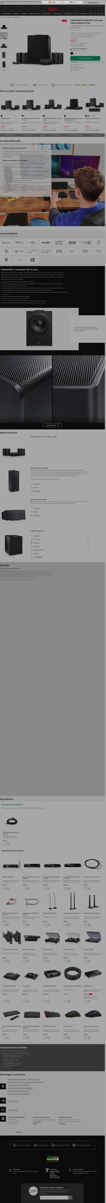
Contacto (35, 1044)
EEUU (76, 1169)
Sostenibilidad (64, 1157)
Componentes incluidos (76, 135)
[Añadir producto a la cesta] (8, 765)
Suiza (76, 1155)
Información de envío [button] (13, 1022)
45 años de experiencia (80, 67)
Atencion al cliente (51, 1151)
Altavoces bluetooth (22, 1158)
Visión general (62, 1044)
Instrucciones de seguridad (75, 70)
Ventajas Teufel (64, 1151)
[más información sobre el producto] (4, 765)
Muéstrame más (74, 38)
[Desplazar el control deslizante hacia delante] (66, 48)
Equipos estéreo (36, 1151)
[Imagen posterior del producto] (4, 70)
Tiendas (47, 1162)
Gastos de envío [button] (84, 43)
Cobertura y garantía (12, 1031)
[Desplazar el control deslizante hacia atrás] (11, 48)
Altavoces (34, 1153)
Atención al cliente (72, 6)
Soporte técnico (96, 135)
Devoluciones (53, 1096)
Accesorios (57, 135)
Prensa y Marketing (50, 1155)
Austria (76, 1153)
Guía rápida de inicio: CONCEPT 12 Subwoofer (18, 1011)
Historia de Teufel (64, 1153)
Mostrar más (19, 1053)
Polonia (77, 1163)
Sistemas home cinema (23, 1151)
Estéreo (19, 1155)
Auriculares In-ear (36, 1157)
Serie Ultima (35, 1155)
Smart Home (20, 1157)
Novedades (35, 1160)
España (76, 1165)
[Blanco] (75, 53)
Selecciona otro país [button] (93, 2)
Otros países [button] (78, 1171)
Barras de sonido (21, 1153)
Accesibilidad (63, 1160)
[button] (103, 2)
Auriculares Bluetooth (23, 1162)
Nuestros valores (64, 1158)
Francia (77, 1161)
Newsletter (48, 1160)
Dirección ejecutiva (65, 1155)
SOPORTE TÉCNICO (55, 1092)
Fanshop (34, 1158)
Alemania (77, 1151)
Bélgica (76, 1159)
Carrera (48, 1153)
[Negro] (72, 53)
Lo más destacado (9, 135)
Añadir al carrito (85, 58)
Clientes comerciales (84, 6)
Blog (47, 1158)
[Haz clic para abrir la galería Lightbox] (38, 48)
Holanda (77, 1157)
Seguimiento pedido (55, 1098)
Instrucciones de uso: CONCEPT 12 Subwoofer (18, 1006)
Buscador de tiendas (97, 6)
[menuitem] (31, 1157)
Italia (76, 1167)
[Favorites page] (95, 13)
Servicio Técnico (37, 1042)
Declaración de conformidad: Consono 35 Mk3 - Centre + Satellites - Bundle (25, 1003)
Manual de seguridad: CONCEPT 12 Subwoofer (19, 1014)
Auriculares (20, 1160)
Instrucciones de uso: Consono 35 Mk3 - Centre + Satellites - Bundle (24, 1000)
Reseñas (43, 135)
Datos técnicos (27, 135)
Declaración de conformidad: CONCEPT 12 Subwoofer (20, 1009)
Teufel (76, 68)
